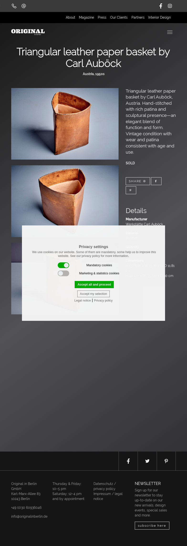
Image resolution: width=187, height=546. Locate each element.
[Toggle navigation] (170, 31)
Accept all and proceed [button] (94, 284)
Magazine (86, 17)
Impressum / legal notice (108, 496)
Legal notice (82, 300)
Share (138, 181)
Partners (138, 17)
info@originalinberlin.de (29, 516)
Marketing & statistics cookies (88, 273)
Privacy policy (103, 300)
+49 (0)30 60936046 (26, 508)
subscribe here (152, 525)
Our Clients (119, 17)
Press (102, 17)
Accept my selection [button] (93, 294)
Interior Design (159, 17)
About (70, 17)
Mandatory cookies (85, 265)
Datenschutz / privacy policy (105, 486)
